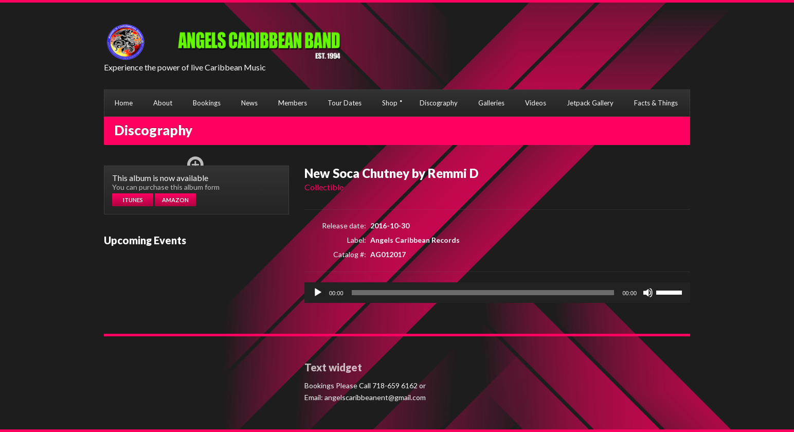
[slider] (483, 292)
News (249, 103)
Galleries (491, 103)
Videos (535, 103)
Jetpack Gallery (590, 103)
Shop (390, 103)
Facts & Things (656, 103)
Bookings (207, 103)
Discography (439, 103)
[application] (497, 292)
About (162, 103)
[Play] (318, 292)
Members (292, 103)
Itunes (133, 199)
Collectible (324, 187)
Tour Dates (345, 103)
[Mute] (648, 292)
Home (124, 103)
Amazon (175, 199)
